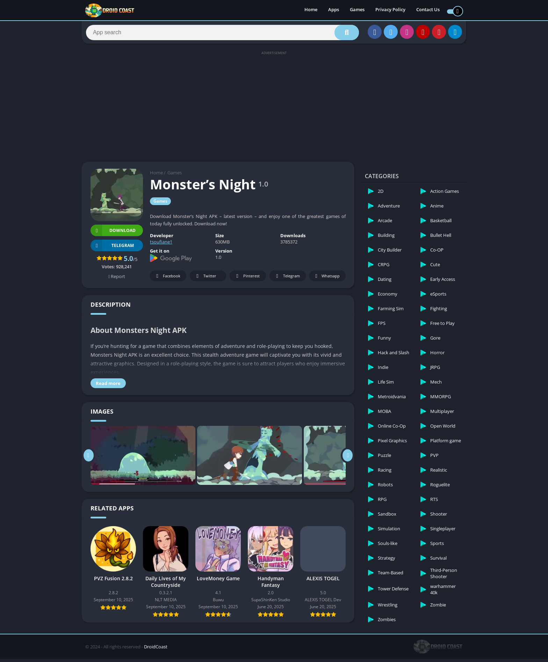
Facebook (167, 279)
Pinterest (247, 279)
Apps (333, 10)
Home (310, 10)
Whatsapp (326, 279)
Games (357, 10)
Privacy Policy (390, 10)
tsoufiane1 (161, 245)
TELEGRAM (112, 248)
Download (113, 233)
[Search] (222, 34)
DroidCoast (155, 650)
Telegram (287, 279)
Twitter (205, 279)
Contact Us (428, 10)
